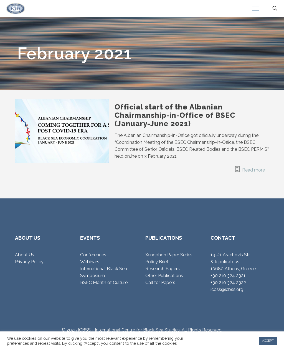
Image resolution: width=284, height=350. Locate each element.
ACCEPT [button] (268, 341)
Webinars (89, 261)
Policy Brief (156, 261)
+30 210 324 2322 (228, 282)
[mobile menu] (255, 8)
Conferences (93, 254)
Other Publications (164, 275)
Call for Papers (160, 282)
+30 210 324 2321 (228, 275)
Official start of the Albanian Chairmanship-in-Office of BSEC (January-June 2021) (175, 115)
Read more (253, 170)
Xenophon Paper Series (168, 254)
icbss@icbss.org (227, 289)
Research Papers (162, 268)
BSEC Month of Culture (104, 282)
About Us (24, 254)
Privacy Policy (29, 261)
